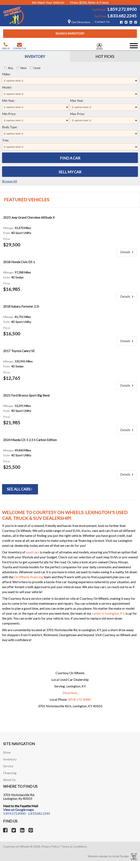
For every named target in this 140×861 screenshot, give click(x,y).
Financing (10, 773)
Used (35, 68)
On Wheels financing (28, 577)
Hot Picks (105, 56)
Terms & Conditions (74, 846)
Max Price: (77, 114)
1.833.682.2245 (122, 15)
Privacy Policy (50, 846)
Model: (7, 87)
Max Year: (77, 100)
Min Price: (9, 114)
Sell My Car (70, 172)
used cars (32, 552)
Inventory (35, 56)
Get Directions (79, 22)
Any (8, 68)
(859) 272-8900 (79, 699)
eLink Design (120, 856)
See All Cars (20, 489)
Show (7, 752)
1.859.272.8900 (122, 9)
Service (8, 766)
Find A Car (70, 158)
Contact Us (102, 21)
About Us (9, 780)
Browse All (9, 181)
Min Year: (8, 100)
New (21, 68)
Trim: (5, 140)
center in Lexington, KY (108, 613)
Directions (70, 693)
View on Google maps (18, 810)
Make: (6, 74)
